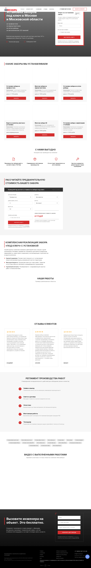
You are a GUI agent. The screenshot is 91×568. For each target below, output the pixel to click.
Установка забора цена (51, 442)
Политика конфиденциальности (80, 557)
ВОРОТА (36, 200)
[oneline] (69, 527)
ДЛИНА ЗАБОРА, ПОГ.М (12, 200)
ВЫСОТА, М (10, 206)
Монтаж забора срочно (41, 442)
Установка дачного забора (45, 445)
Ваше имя (60, 23)
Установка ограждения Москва (14, 442)
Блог (41, 558)
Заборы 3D (58, 556)
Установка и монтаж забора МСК (28, 442)
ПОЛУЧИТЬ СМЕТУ (18, 222)
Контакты (51, 2)
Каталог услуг (29, 2)
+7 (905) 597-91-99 (65, 2)
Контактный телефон (63, 29)
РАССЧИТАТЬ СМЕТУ (69, 37)
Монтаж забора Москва (62, 442)
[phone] (69, 522)
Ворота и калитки (59, 558)
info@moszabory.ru (79, 553)
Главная (22, 2)
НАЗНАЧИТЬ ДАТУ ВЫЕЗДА (69, 532)
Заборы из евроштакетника (62, 552)
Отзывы (45, 2)
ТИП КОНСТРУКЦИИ (12, 194)
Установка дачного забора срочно (75, 442)
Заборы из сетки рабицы (61, 554)
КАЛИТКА (37, 194)
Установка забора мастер (34, 445)
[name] (69, 517)
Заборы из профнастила (61, 551)
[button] (80, 2)
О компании (38, 2)
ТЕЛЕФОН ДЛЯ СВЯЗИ (12, 215)
